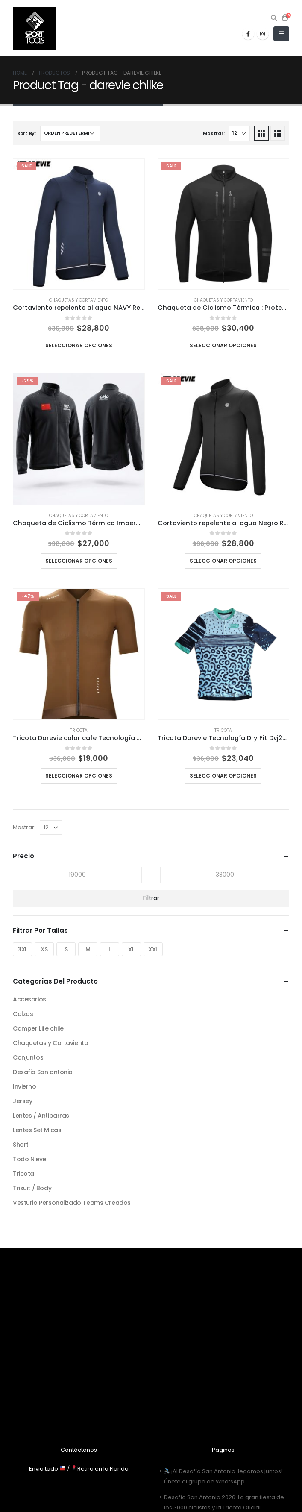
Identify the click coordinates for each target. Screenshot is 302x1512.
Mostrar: (213, 133)
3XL (22, 949)
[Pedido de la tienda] (70, 133)
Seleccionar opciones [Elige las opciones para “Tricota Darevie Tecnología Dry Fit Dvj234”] (223, 775)
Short (21, 1144)
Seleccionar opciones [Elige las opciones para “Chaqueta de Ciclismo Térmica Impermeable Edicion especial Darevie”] (78, 560)
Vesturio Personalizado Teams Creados (72, 1202)
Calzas (23, 1014)
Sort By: (26, 133)
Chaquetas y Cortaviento (78, 300)
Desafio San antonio (43, 1072)
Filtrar (151, 898)
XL (131, 949)
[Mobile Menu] (281, 33)
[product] (78, 224)
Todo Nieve (29, 1159)
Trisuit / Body (32, 1188)
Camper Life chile (38, 1028)
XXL (153, 949)
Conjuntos (28, 1057)
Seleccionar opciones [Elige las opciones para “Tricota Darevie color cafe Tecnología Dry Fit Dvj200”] (78, 775)
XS (44, 949)
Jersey (22, 1101)
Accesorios (29, 999)
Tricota (79, 730)
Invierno (24, 1086)
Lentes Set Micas (37, 1130)
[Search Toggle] (273, 18)
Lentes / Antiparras (41, 1115)
